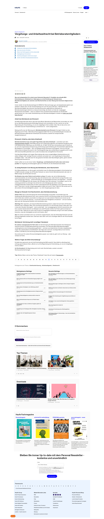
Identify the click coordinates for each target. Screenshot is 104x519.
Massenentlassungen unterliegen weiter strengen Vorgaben (62, 283)
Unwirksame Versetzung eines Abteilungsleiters (59, 309)
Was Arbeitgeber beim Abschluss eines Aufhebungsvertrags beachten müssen (62, 279)
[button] (24, 8)
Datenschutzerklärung (90, 156)
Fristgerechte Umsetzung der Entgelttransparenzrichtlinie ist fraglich (62, 297)
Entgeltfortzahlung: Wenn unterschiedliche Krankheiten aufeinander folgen (29, 274)
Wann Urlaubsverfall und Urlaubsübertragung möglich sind (29, 278)
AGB (88, 154)
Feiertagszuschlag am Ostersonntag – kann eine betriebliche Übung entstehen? (62, 314)
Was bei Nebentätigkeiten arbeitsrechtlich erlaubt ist (28, 295)
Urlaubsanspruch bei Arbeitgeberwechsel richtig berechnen (30, 291)
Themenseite (59, 255)
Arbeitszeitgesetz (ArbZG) (22, 143)
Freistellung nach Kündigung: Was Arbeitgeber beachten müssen (31, 308)
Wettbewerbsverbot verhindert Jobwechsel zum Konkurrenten (62, 287)
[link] (17, 12)
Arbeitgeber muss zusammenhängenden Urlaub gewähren (61, 301)
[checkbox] (15, 337)
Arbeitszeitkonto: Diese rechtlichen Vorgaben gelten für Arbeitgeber (29, 304)
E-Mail (38, 462)
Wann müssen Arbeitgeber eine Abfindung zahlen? (28, 287)
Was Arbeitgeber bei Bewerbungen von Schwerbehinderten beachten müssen (62, 274)
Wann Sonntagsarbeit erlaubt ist (56, 305)
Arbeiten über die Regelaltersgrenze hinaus (26, 313)
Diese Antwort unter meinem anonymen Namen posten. (29, 337)
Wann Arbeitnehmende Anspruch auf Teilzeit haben (28, 299)
